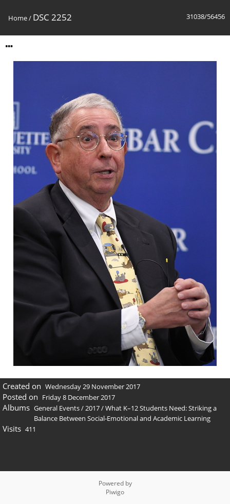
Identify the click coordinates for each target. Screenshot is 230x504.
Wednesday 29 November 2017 (92, 386)
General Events (57, 408)
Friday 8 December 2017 (78, 397)
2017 (92, 408)
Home (17, 18)
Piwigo (115, 492)
